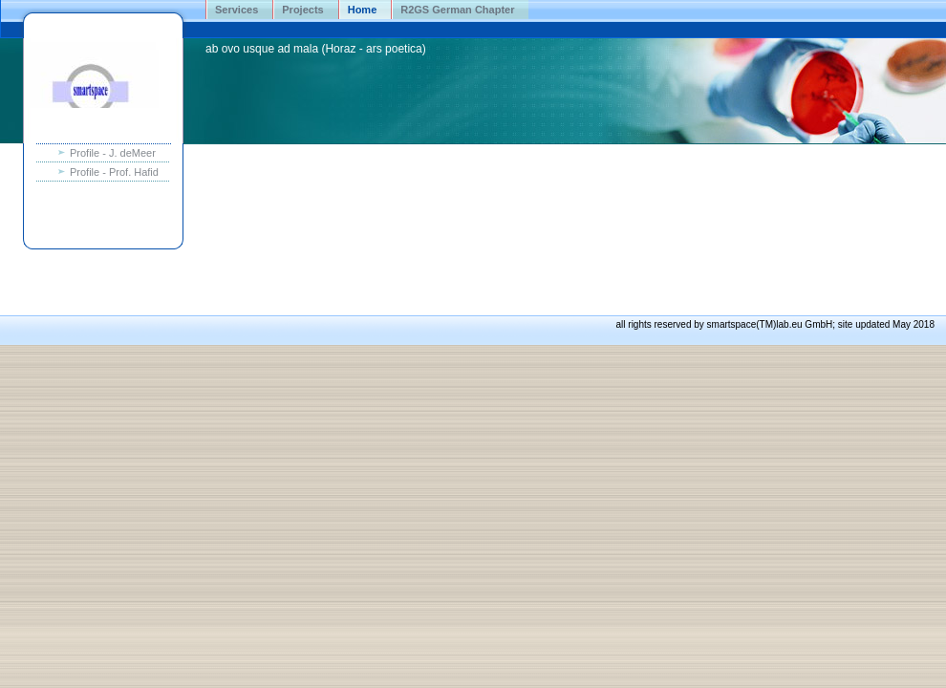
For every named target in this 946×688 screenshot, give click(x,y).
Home (362, 9)
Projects (302, 9)
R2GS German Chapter (457, 9)
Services (236, 9)
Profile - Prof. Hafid (114, 172)
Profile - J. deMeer (113, 153)
